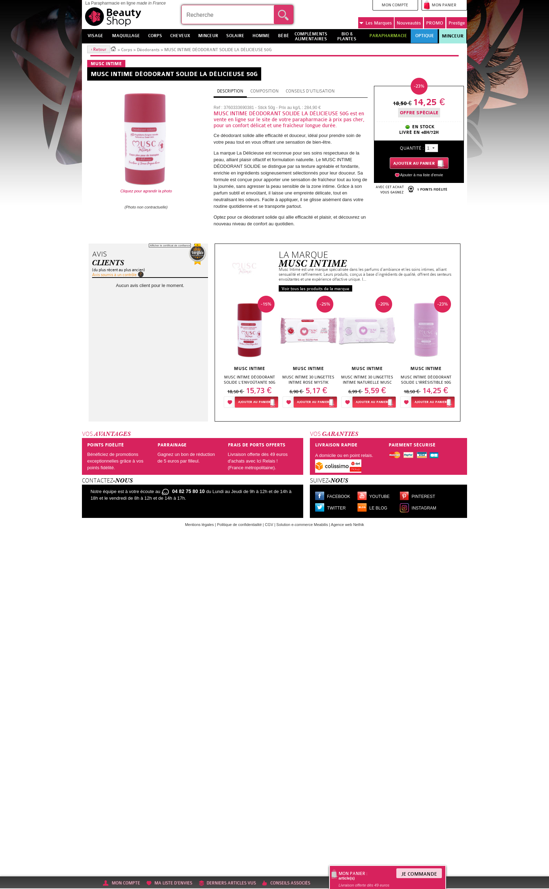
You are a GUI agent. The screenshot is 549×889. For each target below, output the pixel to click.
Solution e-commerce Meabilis (302, 524)
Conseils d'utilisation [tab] (310, 91)
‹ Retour (98, 49)
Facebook (338, 496)
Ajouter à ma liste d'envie (421, 175)
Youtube (379, 496)
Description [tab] (230, 91)
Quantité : (412, 148)
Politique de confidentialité (239, 524)
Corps (126, 49)
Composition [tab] (264, 91)
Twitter (336, 508)
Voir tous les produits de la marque (315, 288)
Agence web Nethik (347, 524)
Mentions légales (199, 524)
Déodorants (148, 49)
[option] (249, 353)
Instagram (424, 508)
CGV (269, 524)
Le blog (378, 508)
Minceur (453, 36)
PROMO (434, 23)
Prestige (457, 23)
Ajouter (254, 402)
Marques (375, 23)
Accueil (113, 48)
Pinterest (423, 496)
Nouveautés (409, 23)
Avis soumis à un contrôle (114, 274)
